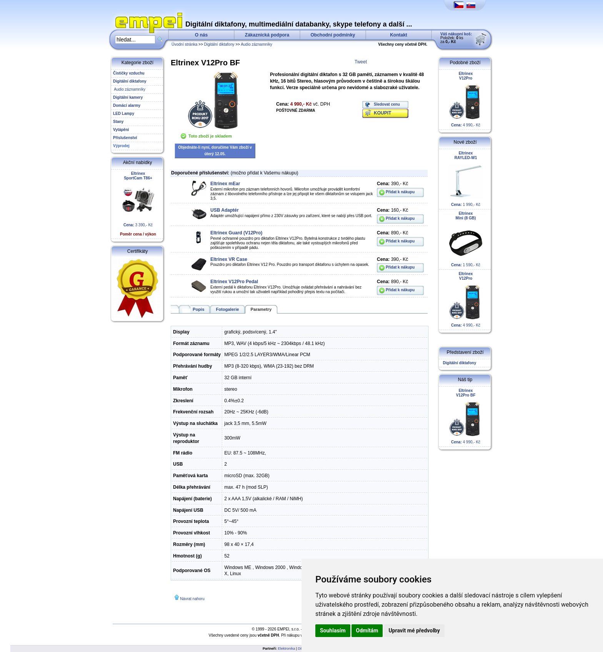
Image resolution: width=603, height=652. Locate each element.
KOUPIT (382, 113)
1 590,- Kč (465, 239)
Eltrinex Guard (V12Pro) (236, 233)
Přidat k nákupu (400, 192)
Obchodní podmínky (333, 35)
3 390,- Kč (138, 203)
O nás (201, 35)
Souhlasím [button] (333, 630)
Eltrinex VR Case (228, 259)
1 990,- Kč (465, 179)
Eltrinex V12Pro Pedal (234, 281)
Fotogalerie (227, 309)
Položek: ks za (456, 38)
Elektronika (286, 648)
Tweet (361, 62)
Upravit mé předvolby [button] (414, 630)
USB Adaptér (224, 210)
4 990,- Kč (465, 99)
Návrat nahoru (192, 599)
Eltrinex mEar (225, 183)
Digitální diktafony (219, 44)
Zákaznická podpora (267, 35)
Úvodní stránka (184, 44)
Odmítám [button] (367, 630)
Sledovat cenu (387, 104)
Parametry (261, 309)
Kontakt (398, 35)
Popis (198, 309)
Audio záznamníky (256, 44)
